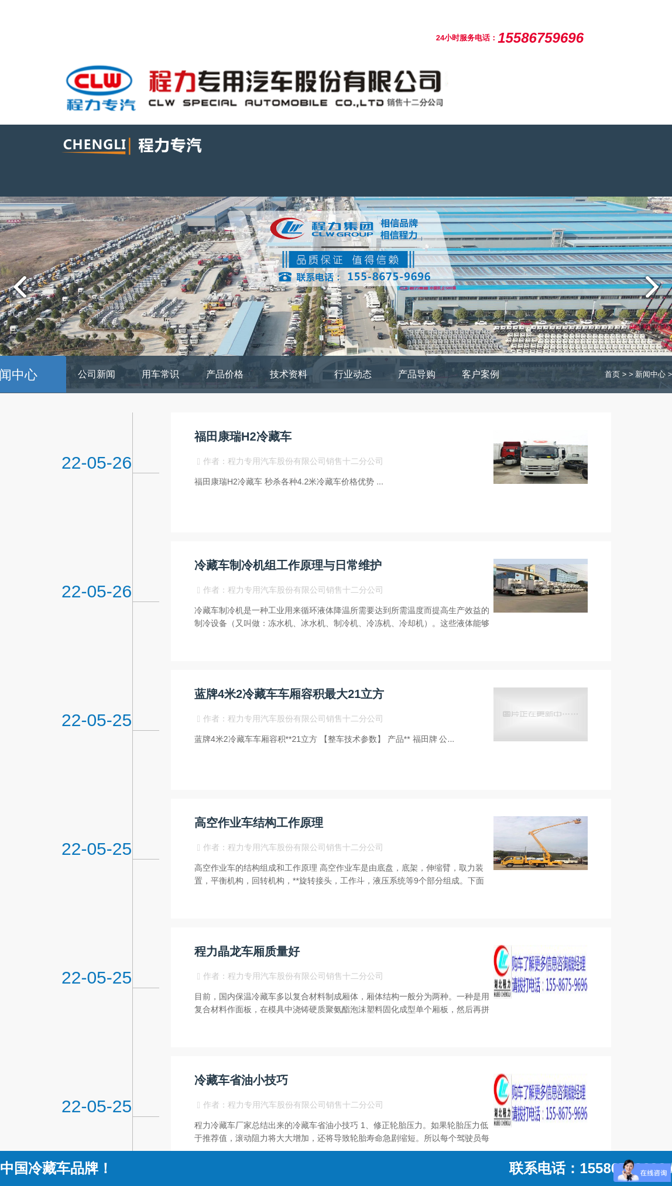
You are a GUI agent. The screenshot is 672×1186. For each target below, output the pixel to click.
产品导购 (417, 374)
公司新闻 (96, 374)
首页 (612, 374)
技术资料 (288, 374)
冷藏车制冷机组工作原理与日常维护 (288, 565)
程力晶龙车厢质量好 (247, 951)
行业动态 (353, 374)
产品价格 (225, 374)
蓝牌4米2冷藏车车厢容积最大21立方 (289, 693)
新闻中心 (650, 374)
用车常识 (160, 374)
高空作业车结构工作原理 (258, 822)
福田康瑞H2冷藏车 (243, 436)
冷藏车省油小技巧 (241, 1080)
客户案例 (480, 374)
